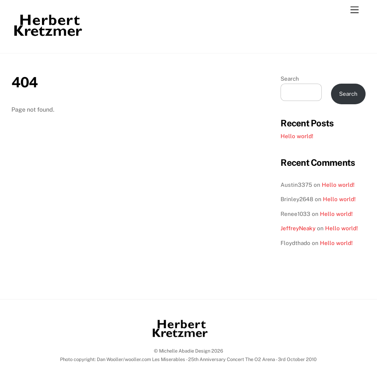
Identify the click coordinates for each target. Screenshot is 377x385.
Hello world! (297, 136)
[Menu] (354, 10)
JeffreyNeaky (298, 228)
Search (290, 79)
